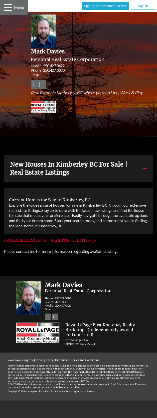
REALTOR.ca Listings (73, 240)
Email (35, 75)
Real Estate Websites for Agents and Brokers (70, 391)
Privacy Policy (44, 360)
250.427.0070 (54, 70)
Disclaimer (62, 360)
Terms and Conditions (85, 360)
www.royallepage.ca (21, 360)
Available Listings (25, 240)
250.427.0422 (54, 66)
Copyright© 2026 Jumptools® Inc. (26, 391)
